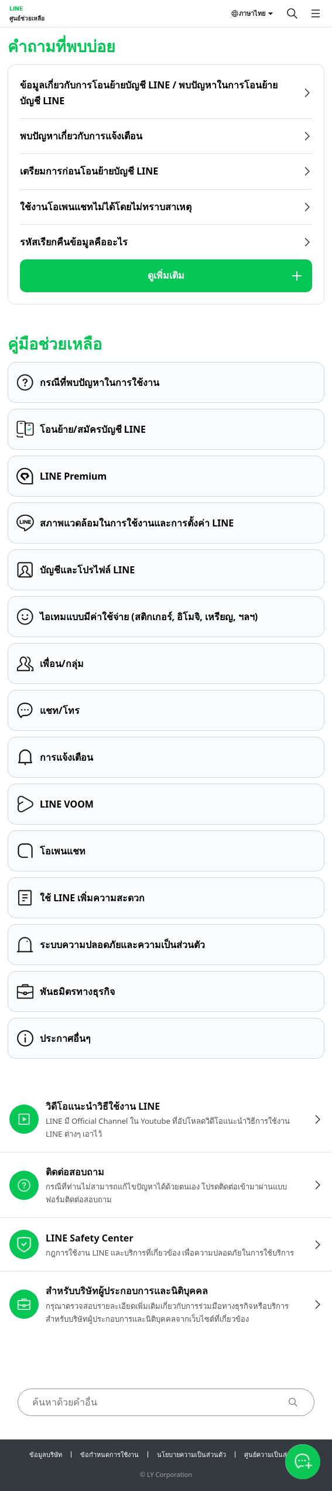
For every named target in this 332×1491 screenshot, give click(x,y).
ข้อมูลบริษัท (45, 1454)
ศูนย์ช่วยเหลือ (27, 18)
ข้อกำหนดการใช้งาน (109, 1454)
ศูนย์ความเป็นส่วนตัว (273, 1454)
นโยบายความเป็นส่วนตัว (191, 1454)
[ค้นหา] (292, 13)
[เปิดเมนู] (315, 13)
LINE (16, 8)
